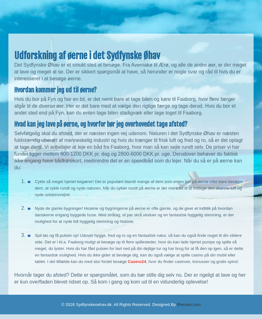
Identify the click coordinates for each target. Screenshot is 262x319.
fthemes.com (188, 304)
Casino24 (137, 261)
